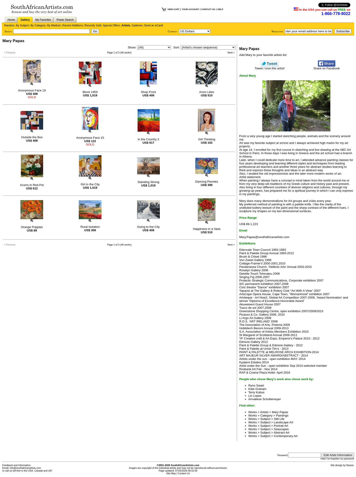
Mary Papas (280, 412)
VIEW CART (173, 9)
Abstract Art (281, 432)
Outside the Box (32, 137)
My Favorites (43, 19)
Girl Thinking (206, 139)
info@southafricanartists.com (25, 468)
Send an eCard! (153, 25)
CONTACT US (208, 9)
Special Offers (111, 25)
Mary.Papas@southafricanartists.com (264, 237)
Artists (125, 25)
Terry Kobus (256, 392)
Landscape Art (283, 422)
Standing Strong (148, 182)
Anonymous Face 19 (32, 90)
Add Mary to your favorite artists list (263, 55)
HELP (220, 9)
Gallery (25, 19)
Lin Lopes (255, 395)
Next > (231, 52)
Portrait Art (281, 425)
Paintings (282, 415)
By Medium (54, 25)
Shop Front (148, 92)
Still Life (279, 419)
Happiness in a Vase (206, 229)
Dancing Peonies (206, 181)
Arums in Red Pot (32, 185)
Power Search (65, 19)
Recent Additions (72, 25)
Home (11, 19)
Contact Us (184, 473)
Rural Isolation (90, 226)
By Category (38, 25)
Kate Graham (257, 389)
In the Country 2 (148, 139)
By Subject (22, 25)
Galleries (137, 25)
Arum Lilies (206, 92)
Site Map (171, 473)
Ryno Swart (256, 385)
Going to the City (148, 226)
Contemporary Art (285, 436)
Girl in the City (90, 184)
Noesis (350, 465)
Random (9, 25)
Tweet (270, 67)
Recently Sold (92, 25)
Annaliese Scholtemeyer (264, 399)
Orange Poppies (32, 227)
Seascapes (281, 429)
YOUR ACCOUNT (190, 9)
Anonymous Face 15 (90, 137)
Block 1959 (90, 92)
